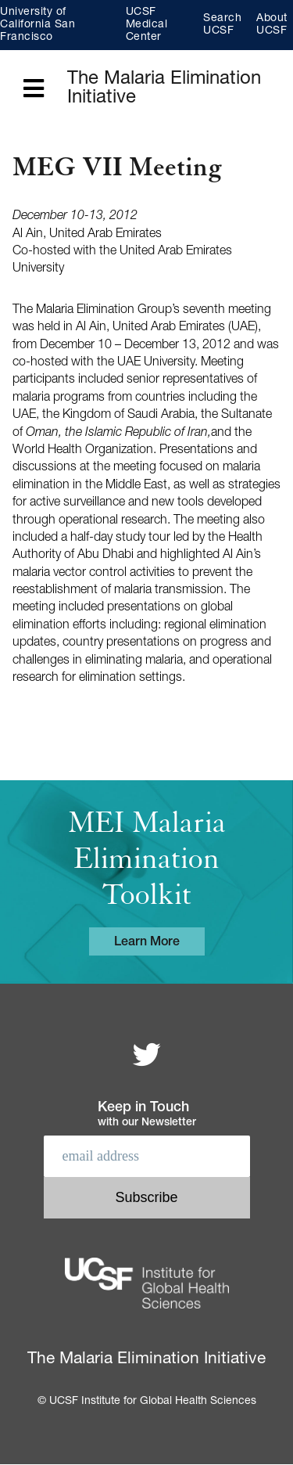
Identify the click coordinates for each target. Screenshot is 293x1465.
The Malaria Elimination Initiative (164, 89)
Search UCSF (222, 25)
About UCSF (272, 25)
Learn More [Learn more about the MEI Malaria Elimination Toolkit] (147, 943)
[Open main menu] (33, 89)
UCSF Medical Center (147, 25)
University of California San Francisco (37, 25)
